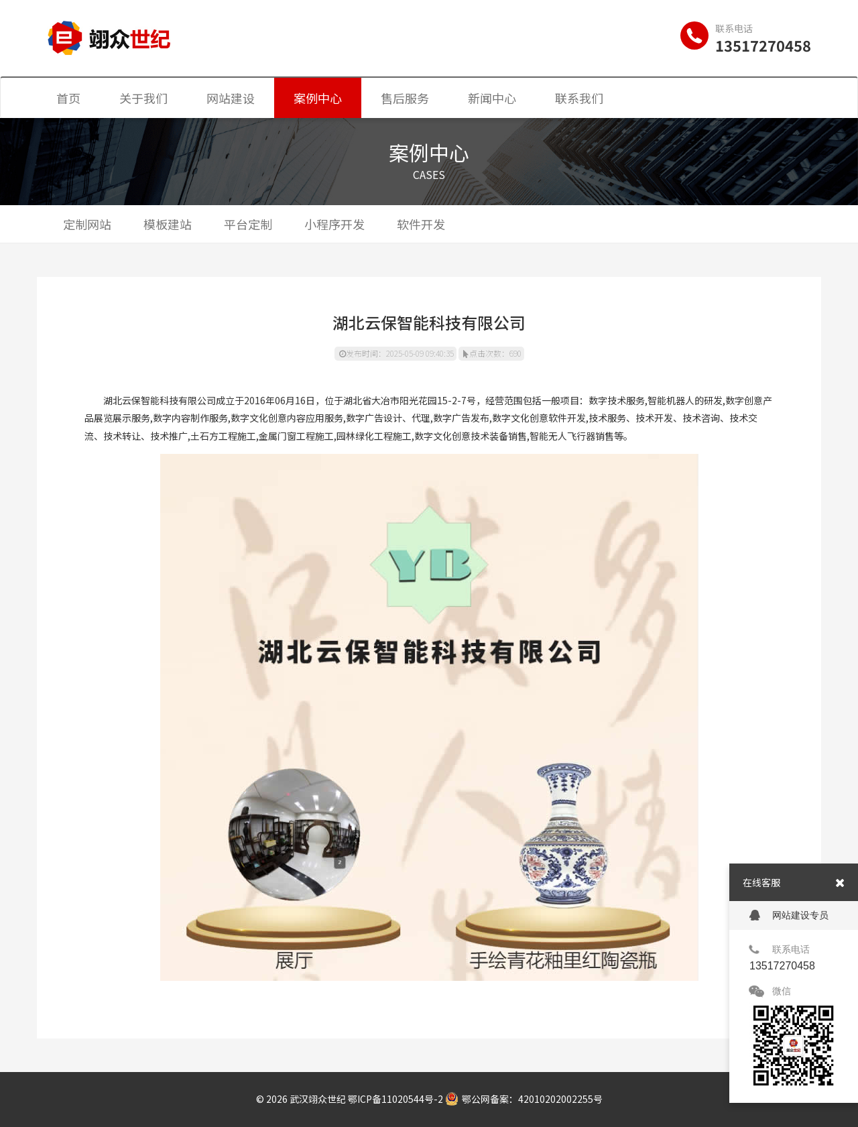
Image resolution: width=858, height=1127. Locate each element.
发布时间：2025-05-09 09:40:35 (396, 353)
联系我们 (579, 98)
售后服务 (405, 98)
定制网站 (87, 224)
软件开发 (421, 224)
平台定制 (248, 224)
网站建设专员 (789, 915)
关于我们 (143, 98)
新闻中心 (492, 98)
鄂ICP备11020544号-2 (395, 1099)
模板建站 (167, 224)
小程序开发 (334, 224)
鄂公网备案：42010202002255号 (524, 1099)
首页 (68, 98)
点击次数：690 (492, 353)
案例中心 (318, 98)
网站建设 (230, 98)
